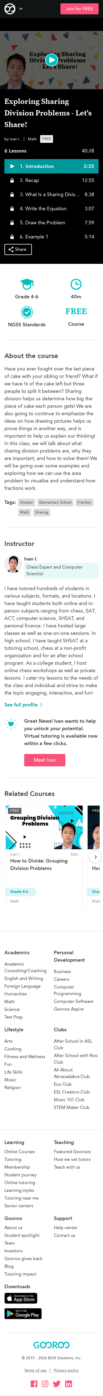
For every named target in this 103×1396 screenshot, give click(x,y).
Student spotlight (22, 1235)
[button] (51, 60)
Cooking (12, 1048)
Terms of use (36, 1370)
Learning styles (19, 1190)
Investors (13, 1250)
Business (62, 971)
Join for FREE (79, 9)
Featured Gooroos (72, 1151)
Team (9, 1243)
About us (13, 1227)
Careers (61, 979)
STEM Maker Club (72, 1107)
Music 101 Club (69, 1099)
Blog (9, 1266)
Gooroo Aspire (69, 1009)
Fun (8, 1064)
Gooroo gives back (23, 1258)
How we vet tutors (72, 1159)
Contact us (64, 1235)
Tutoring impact (20, 1274)
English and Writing (23, 978)
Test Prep (13, 1017)
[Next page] (95, 857)
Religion (12, 1087)
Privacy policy (66, 1370)
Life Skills (13, 1072)
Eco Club (63, 1084)
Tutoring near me (21, 1198)
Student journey (20, 1174)
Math (9, 1001)
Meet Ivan (45, 760)
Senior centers (18, 1205)
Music (10, 1079)
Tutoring (12, 1159)
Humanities (15, 994)
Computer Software (73, 1001)
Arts (8, 1041)
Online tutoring (19, 1182)
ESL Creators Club (72, 1092)
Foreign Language (22, 986)
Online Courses (19, 1151)
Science (12, 1009)
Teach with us (67, 1167)
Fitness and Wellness (24, 1056)
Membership (17, 1167)
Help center (65, 1227)
